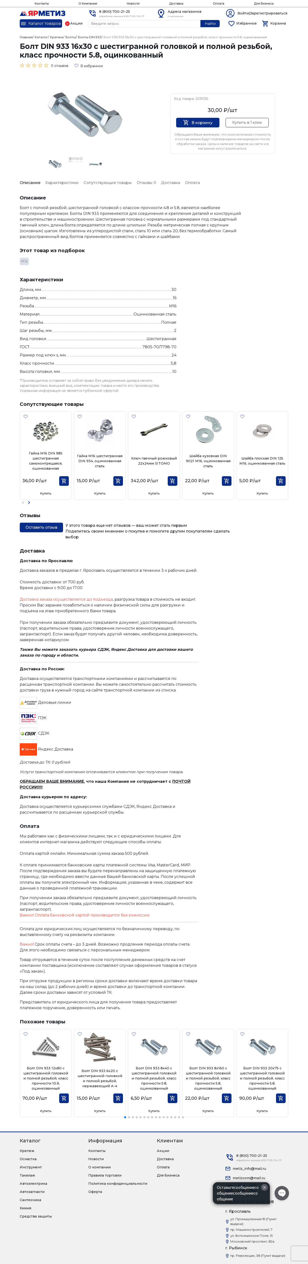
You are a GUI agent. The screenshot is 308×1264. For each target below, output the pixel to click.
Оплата (218, 3)
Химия (25, 1208)
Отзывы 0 (146, 182)
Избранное (246, 23)
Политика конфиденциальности (117, 1183)
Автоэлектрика (33, 1183)
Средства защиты (36, 1216)
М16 (24, 261)
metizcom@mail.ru (249, 1178)
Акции (163, 1151)
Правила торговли (105, 1175)
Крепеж (27, 1151)
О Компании (87, 3)
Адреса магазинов (184, 11)
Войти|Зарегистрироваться (262, 13)
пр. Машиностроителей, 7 (251, 1229)
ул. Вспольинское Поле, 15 (251, 1236)
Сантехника (30, 1200)
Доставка (176, 3)
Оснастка (28, 1159)
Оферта (95, 1192)
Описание (30, 182)
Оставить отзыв (41, 527)
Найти (210, 23)
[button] (29, 502)
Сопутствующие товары (107, 182)
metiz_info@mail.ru (249, 1168)
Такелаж (27, 1175)
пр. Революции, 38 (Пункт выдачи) (257, 1255)
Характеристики (62, 182)
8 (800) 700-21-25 (114, 11)
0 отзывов (59, 66)
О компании (99, 1167)
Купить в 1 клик (247, 122)
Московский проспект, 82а (252, 1241)
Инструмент (31, 1167)
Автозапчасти (32, 1192)
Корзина (278, 23)
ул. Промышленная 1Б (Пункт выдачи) (253, 1221)
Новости (133, 3)
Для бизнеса (264, 3)
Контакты (42, 3)
